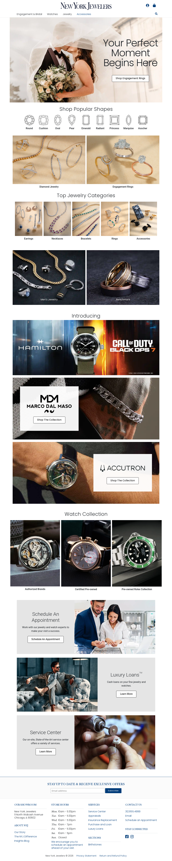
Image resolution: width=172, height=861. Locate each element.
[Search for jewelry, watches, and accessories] (156, 14)
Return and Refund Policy (113, 855)
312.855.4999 (132, 811)
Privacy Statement (86, 855)
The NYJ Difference (25, 836)
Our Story (19, 832)
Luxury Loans (95, 829)
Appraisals (94, 816)
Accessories (84, 14)
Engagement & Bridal (31, 14)
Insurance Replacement (102, 820)
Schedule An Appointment (45, 639)
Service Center (97, 811)
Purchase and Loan (100, 824)
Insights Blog (21, 841)
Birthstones (95, 844)
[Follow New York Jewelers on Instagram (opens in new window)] (132, 836)
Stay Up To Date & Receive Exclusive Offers (86, 784)
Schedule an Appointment (141, 820)
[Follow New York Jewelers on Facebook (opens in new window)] (127, 836)
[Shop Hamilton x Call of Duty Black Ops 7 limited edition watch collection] (86, 347)
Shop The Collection (49, 420)
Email (128, 816)
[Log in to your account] (147, 5)
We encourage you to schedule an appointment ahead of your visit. (67, 845)
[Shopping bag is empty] (154, 5)
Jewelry (68, 14)
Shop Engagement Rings (130, 78)
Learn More (126, 693)
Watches (53, 14)
